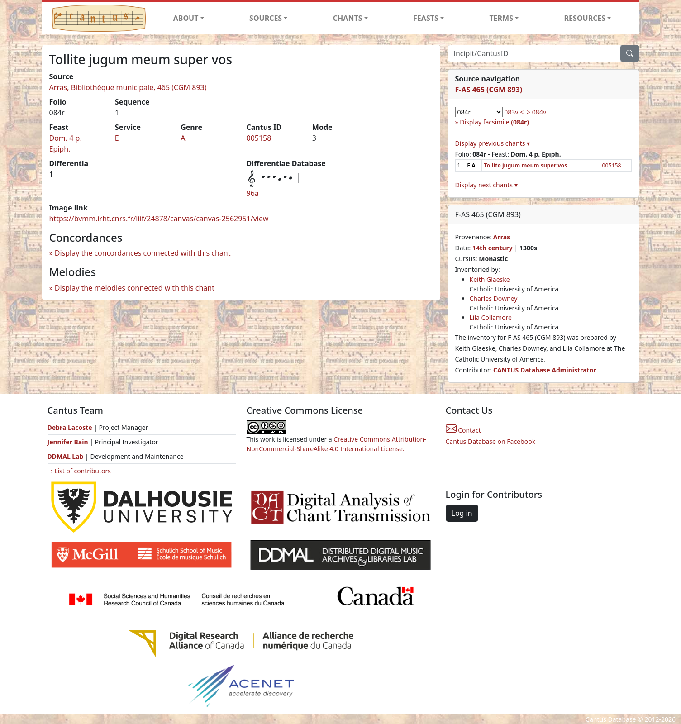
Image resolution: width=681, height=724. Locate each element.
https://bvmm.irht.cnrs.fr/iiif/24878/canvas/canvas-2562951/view (159, 219)
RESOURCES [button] (585, 18)
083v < (514, 112)
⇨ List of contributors (79, 471)
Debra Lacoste (70, 427)
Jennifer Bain (69, 442)
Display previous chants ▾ (492, 143)
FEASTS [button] (425, 18)
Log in (462, 513)
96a (253, 193)
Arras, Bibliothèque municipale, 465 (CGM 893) (128, 87)
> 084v (536, 112)
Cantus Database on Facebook (491, 441)
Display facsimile (494, 122)
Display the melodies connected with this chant (134, 288)
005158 (258, 138)
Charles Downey (494, 298)
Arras (501, 237)
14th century (492, 247)
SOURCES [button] (265, 18)
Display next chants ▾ (486, 185)
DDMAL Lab (66, 456)
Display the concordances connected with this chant (143, 253)
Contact (463, 430)
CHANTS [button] (347, 18)
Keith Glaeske (490, 279)
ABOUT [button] (186, 18)
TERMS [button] (501, 18)
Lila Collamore (491, 317)
